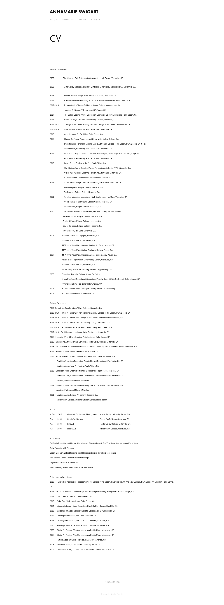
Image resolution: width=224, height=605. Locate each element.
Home (53, 19)
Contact (96, 19)
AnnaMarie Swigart (74, 11)
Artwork (67, 19)
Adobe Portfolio (117, 594)
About (82, 19)
